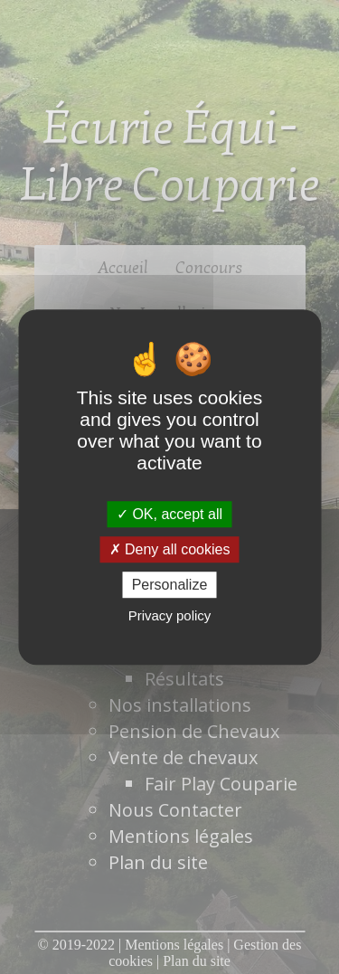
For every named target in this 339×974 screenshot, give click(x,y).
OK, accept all (169, 514)
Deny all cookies (170, 549)
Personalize (170, 584)
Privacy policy (170, 615)
